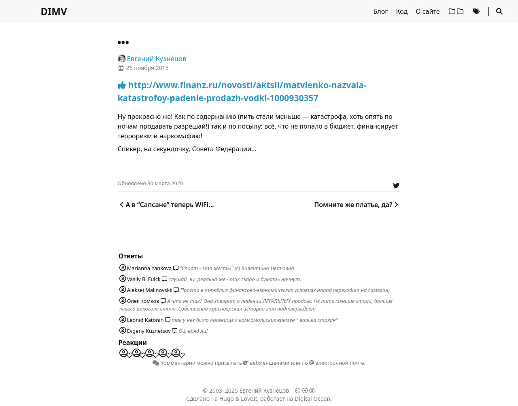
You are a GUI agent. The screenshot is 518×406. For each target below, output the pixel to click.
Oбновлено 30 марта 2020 (150, 183)
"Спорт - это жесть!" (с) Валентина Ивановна (237, 268)
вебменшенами (266, 362)
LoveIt (249, 398)
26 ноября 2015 (147, 68)
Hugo (226, 398)
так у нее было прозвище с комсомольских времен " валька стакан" (255, 320)
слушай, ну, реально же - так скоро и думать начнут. (234, 279)
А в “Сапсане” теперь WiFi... (166, 204)
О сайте (428, 11)
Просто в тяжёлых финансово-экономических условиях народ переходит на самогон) (285, 290)
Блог (382, 11)
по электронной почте (332, 362)
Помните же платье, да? (357, 204)
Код (402, 11)
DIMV (53, 11)
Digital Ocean (312, 398)
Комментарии (174, 362)
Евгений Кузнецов (264, 390)
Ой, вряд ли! (193, 330)
